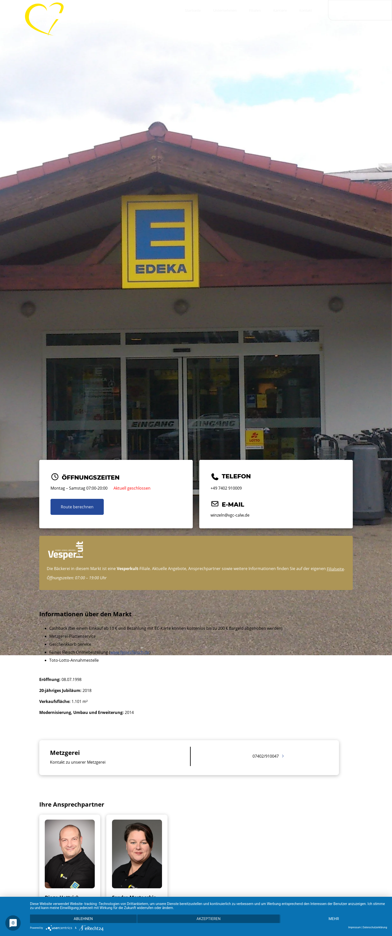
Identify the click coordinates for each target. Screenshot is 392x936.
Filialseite (335, 569)
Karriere (280, 10)
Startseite (193, 10)
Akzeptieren (208, 919)
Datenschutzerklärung (375, 927)
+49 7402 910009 (226, 488)
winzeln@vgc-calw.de (230, 515)
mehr (333, 919)
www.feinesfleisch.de (129, 652)
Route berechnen (77, 507)
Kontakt (305, 10)
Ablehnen (83, 919)
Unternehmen (225, 10)
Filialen (255, 10)
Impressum (354, 927)
